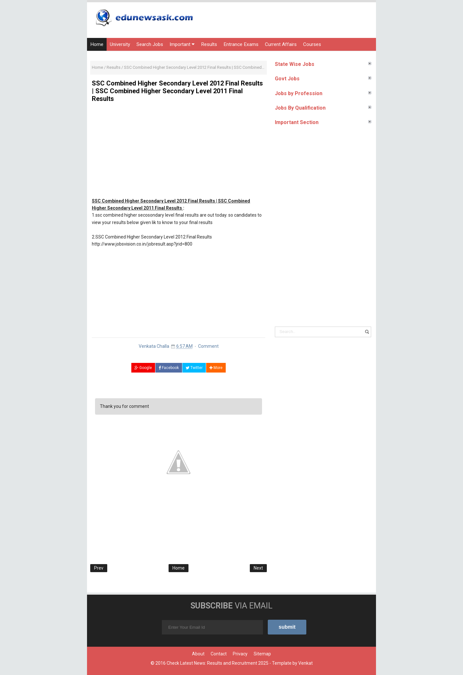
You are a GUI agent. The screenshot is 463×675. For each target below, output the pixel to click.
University (120, 44)
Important (182, 44)
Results (209, 44)
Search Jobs (149, 44)
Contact (219, 653)
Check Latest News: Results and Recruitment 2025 (217, 663)
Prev (98, 568)
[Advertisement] (178, 152)
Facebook (169, 367)
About (198, 653)
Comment (208, 346)
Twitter (194, 367)
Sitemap (262, 653)
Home (96, 44)
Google (143, 367)
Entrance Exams (240, 44)
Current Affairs (281, 44)
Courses (312, 44)
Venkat (305, 663)
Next (258, 568)
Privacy (240, 653)
